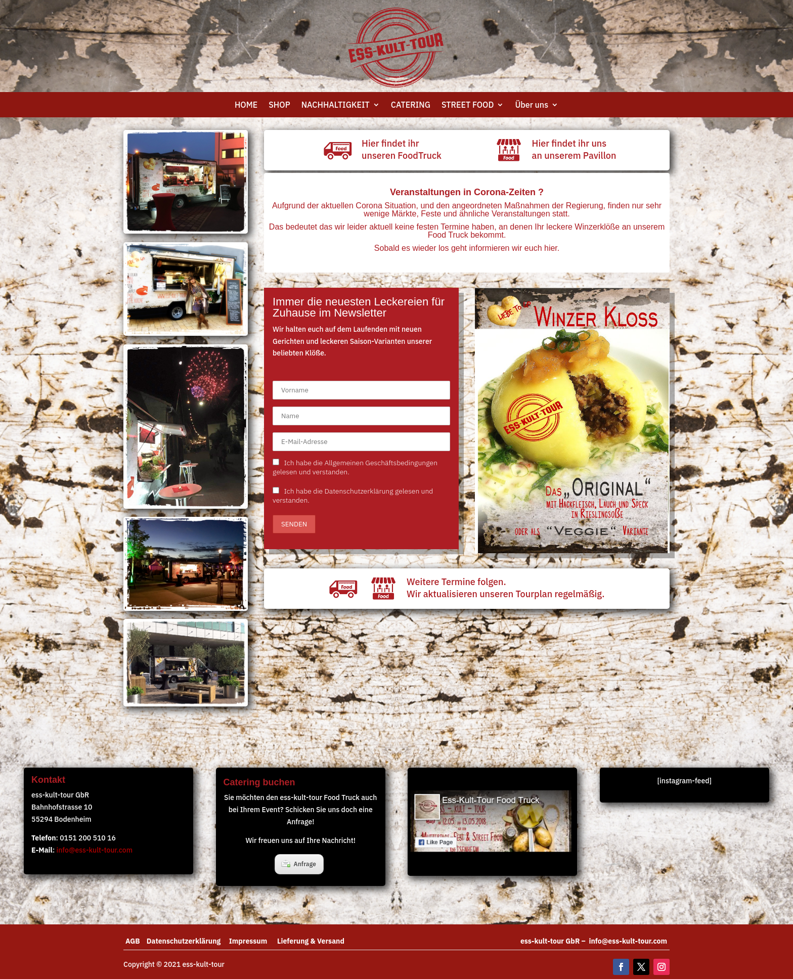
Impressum (253, 941)
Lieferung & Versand (310, 941)
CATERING (410, 105)
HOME (246, 105)
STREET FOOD (468, 105)
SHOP (279, 105)
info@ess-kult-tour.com (95, 850)
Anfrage (298, 864)
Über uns (531, 105)
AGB (136, 941)
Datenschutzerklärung (188, 941)
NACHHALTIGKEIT (335, 105)
